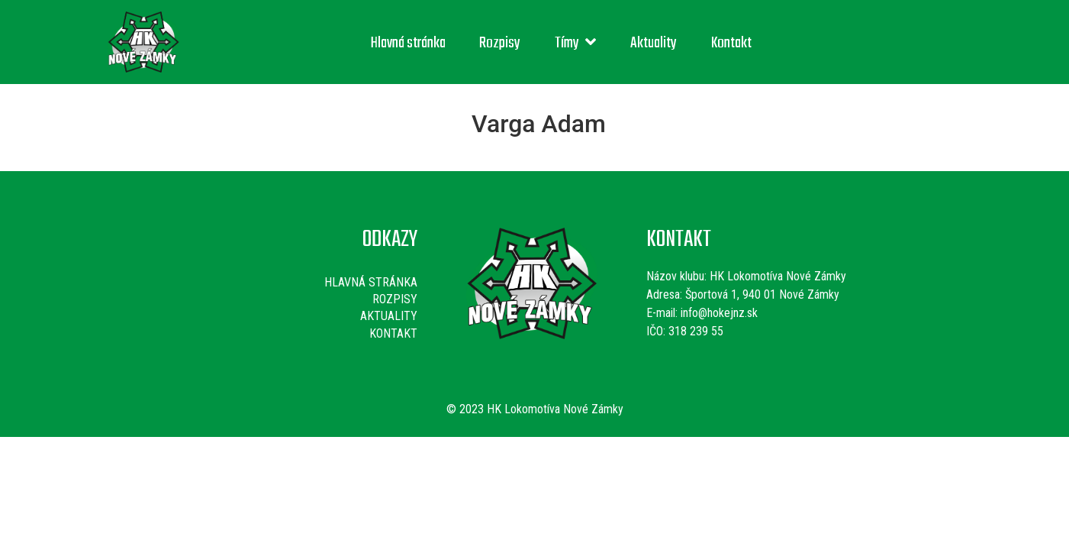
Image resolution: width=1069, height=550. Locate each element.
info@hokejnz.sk (718, 313)
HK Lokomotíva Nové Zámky (778, 276)
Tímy (575, 43)
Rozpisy (499, 43)
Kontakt (731, 43)
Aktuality (653, 43)
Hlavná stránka (408, 43)
